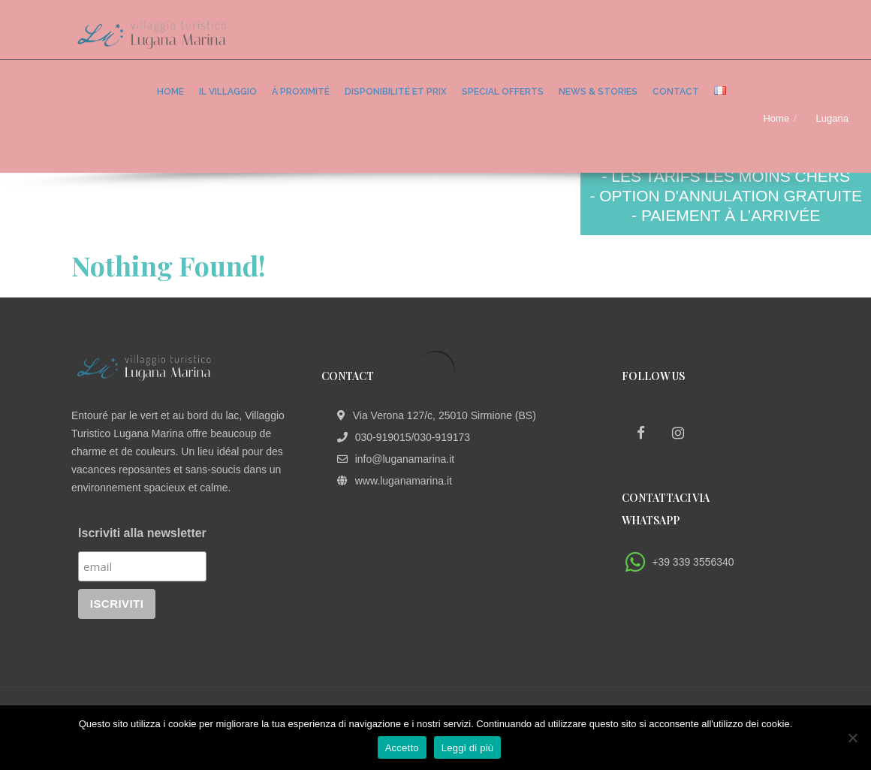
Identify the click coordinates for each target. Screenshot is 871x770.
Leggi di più (468, 747)
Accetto (402, 747)
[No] (852, 737)
